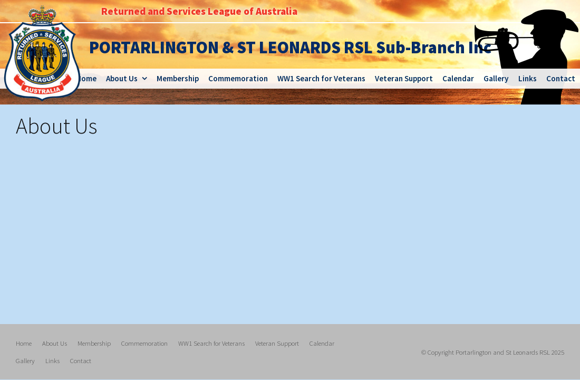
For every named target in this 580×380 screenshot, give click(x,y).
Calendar (322, 343)
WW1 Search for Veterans (211, 343)
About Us (54, 343)
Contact (80, 360)
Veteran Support (277, 343)
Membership (94, 343)
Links (52, 360)
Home (24, 343)
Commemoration (144, 343)
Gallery (25, 360)
